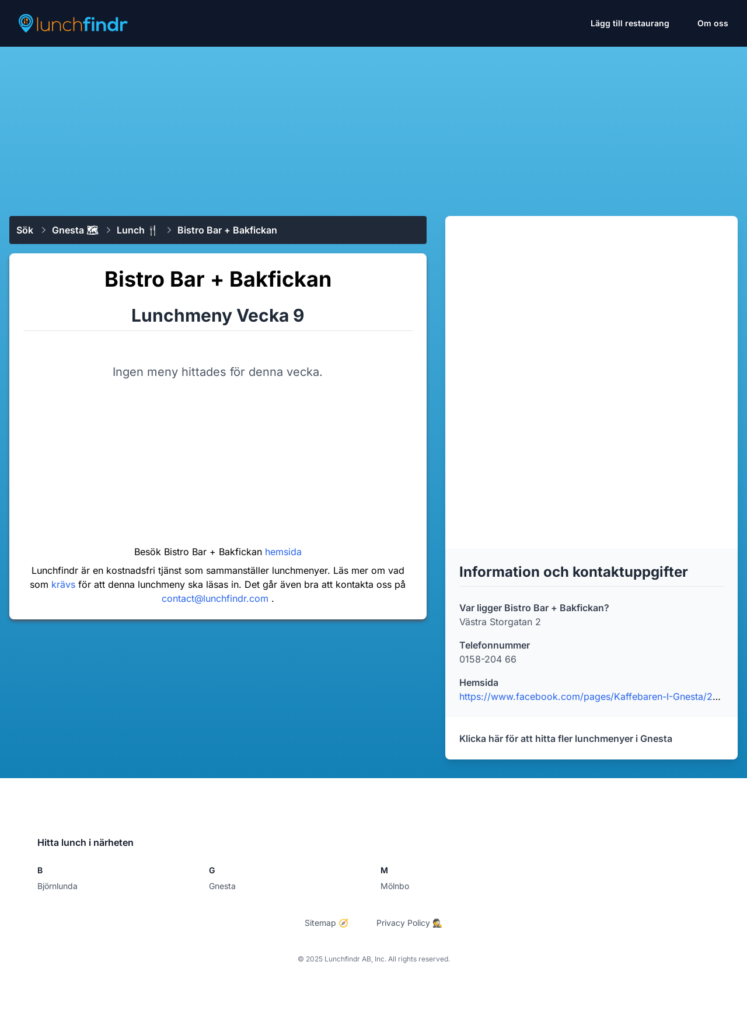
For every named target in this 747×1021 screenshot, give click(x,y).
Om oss (712, 23)
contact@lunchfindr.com (216, 598)
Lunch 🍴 (138, 230)
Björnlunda (57, 886)
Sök (24, 230)
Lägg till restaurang (630, 23)
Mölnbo (395, 886)
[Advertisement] (373, 127)
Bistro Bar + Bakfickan (227, 230)
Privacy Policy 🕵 (409, 923)
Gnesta (222, 886)
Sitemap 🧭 (326, 923)
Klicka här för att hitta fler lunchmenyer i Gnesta (565, 738)
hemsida (283, 551)
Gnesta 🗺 (75, 230)
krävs (64, 584)
